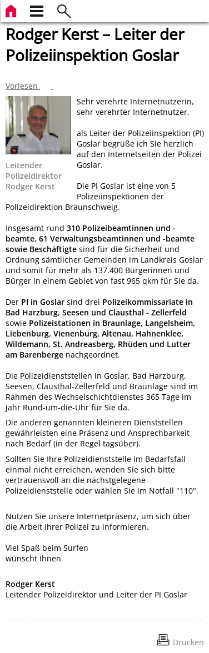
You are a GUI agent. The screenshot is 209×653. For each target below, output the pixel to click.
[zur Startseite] (12, 9)
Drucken (188, 642)
